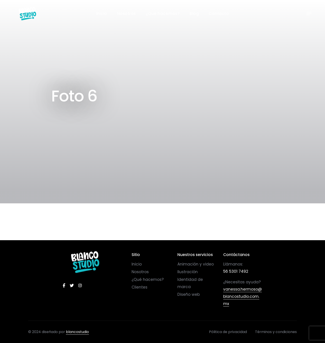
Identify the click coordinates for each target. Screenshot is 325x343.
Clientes (139, 287)
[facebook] (64, 286)
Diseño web (188, 294)
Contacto (219, 13)
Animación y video (195, 264)
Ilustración (187, 272)
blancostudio (77, 331)
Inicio (101, 13)
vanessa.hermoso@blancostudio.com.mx (242, 296)
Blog (194, 13)
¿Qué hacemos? (163, 13)
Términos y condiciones (276, 331)
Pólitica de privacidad (228, 331)
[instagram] (80, 286)
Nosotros (126, 13)
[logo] (85, 262)
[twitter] (72, 286)
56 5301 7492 (235, 271)
